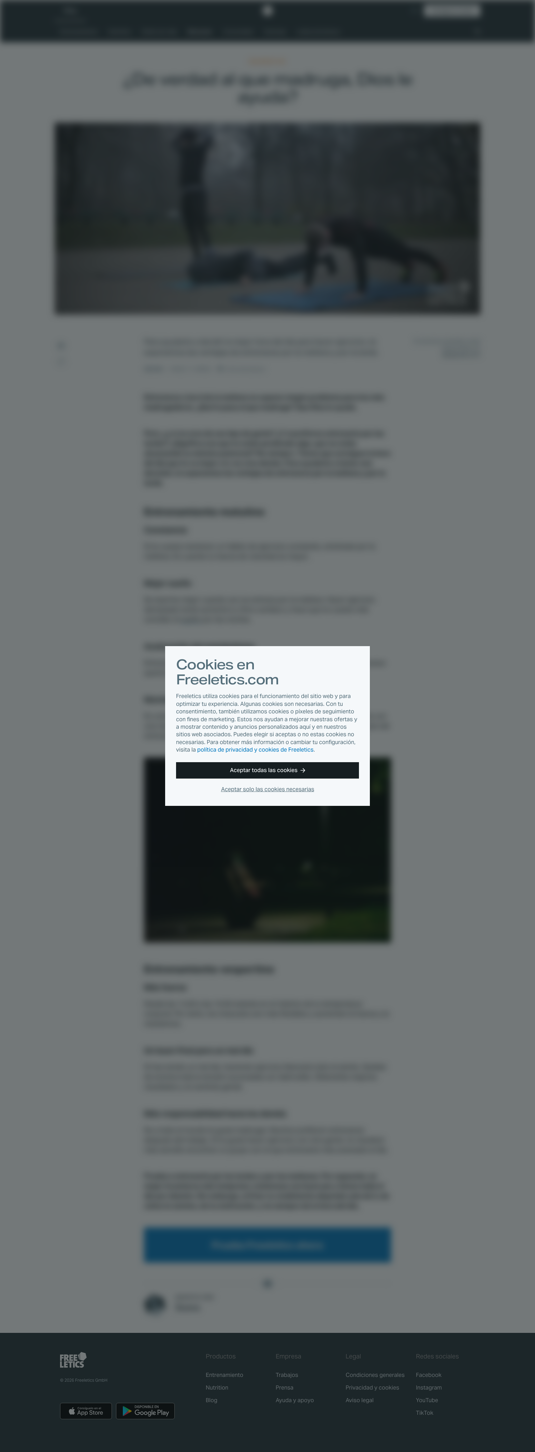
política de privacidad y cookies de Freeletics (255, 749)
